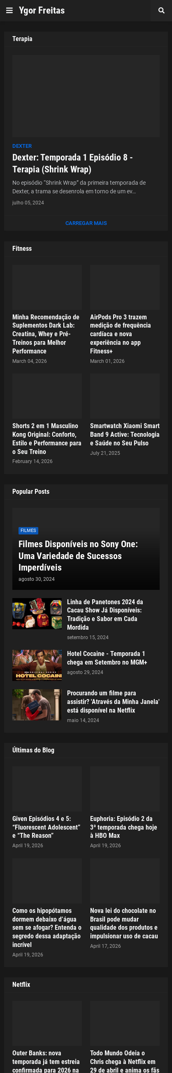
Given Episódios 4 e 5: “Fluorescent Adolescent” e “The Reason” (46, 827)
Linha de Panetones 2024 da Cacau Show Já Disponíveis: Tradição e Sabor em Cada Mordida (105, 614)
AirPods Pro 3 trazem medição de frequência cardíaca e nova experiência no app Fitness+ (120, 334)
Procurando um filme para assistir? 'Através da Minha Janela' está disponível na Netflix (113, 701)
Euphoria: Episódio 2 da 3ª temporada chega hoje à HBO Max (123, 827)
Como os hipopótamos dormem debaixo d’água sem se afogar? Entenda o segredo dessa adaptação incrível (46, 928)
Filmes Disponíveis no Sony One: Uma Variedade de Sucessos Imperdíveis (78, 556)
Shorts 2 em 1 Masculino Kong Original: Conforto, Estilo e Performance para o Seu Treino (46, 438)
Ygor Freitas (42, 10)
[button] (9, 11)
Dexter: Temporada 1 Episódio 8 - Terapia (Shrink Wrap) (72, 163)
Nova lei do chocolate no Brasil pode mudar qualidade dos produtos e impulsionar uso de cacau (124, 923)
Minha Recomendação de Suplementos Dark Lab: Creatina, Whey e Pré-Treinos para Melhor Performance (45, 334)
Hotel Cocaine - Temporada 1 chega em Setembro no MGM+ (107, 658)
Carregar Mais (86, 223)
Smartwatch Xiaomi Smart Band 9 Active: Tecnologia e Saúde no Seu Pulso (125, 434)
